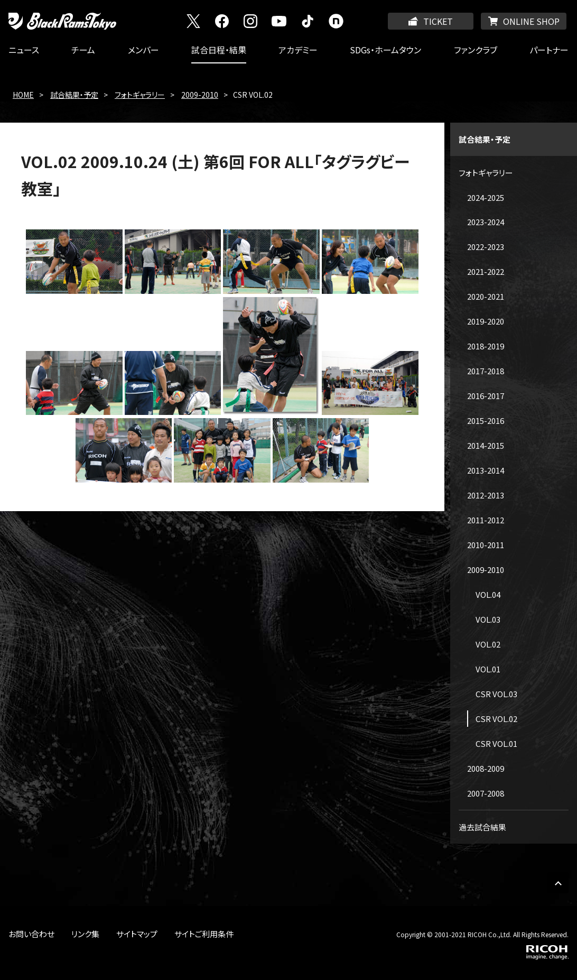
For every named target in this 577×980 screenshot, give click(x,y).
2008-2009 (485, 768)
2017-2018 (485, 370)
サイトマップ (136, 933)
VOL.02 (488, 644)
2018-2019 (485, 346)
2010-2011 (485, 544)
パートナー (549, 49)
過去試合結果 (482, 827)
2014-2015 (485, 445)
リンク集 (85, 933)
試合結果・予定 (74, 94)
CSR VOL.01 (496, 743)
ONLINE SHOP (531, 21)
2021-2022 (485, 271)
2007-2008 (485, 793)
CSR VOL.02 (496, 718)
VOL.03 (488, 619)
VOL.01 (488, 668)
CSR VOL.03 (496, 693)
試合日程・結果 (218, 49)
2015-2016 (485, 420)
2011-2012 (485, 519)
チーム (83, 49)
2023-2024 (485, 221)
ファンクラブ (475, 49)
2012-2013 (485, 495)
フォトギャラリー (140, 94)
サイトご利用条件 (204, 933)
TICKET (438, 21)
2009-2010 (199, 94)
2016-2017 (485, 395)
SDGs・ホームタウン (385, 49)
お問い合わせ (31, 933)
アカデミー (298, 49)
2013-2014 (485, 470)
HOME (23, 94)
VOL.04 (488, 594)
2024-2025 (485, 197)
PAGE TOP (558, 882)
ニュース (23, 49)
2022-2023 (485, 246)
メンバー (143, 49)
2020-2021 (485, 296)
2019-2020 (485, 321)
